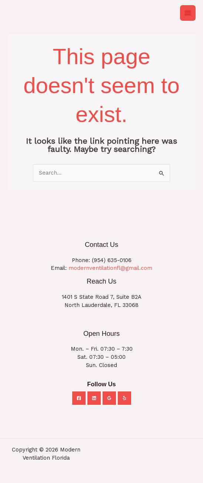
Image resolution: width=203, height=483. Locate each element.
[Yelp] (124, 398)
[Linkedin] (94, 398)
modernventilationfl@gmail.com (110, 268)
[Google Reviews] (109, 398)
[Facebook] (79, 398)
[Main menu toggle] (188, 13)
